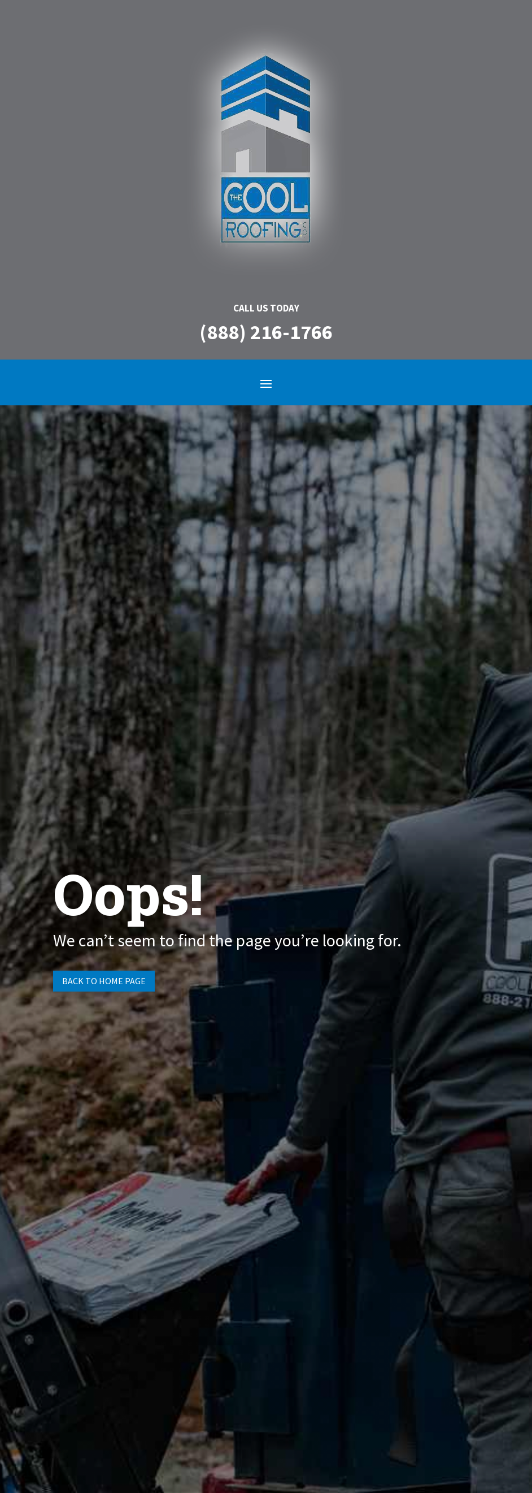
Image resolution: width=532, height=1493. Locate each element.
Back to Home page (104, 980)
